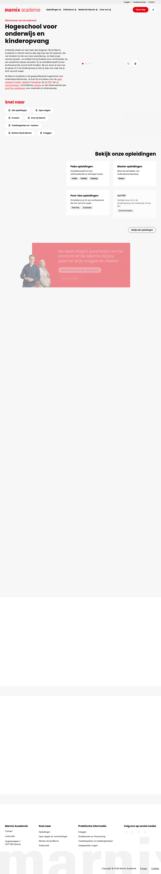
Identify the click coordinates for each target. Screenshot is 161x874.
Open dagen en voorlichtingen (53, 836)
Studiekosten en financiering (91, 836)
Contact (8, 831)
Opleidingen (44, 832)
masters (37, 85)
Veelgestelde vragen (88, 845)
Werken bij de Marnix (49, 841)
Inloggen (82, 832)
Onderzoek (44, 845)
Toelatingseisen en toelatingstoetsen (95, 841)
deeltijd (25, 82)
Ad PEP (48, 82)
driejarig (36, 82)
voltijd (18, 82)
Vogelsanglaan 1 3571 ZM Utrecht (13, 842)
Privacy (143, 868)
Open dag (140, 9)
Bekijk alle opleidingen (142, 230)
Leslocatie (10, 836)
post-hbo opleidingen (15, 88)
